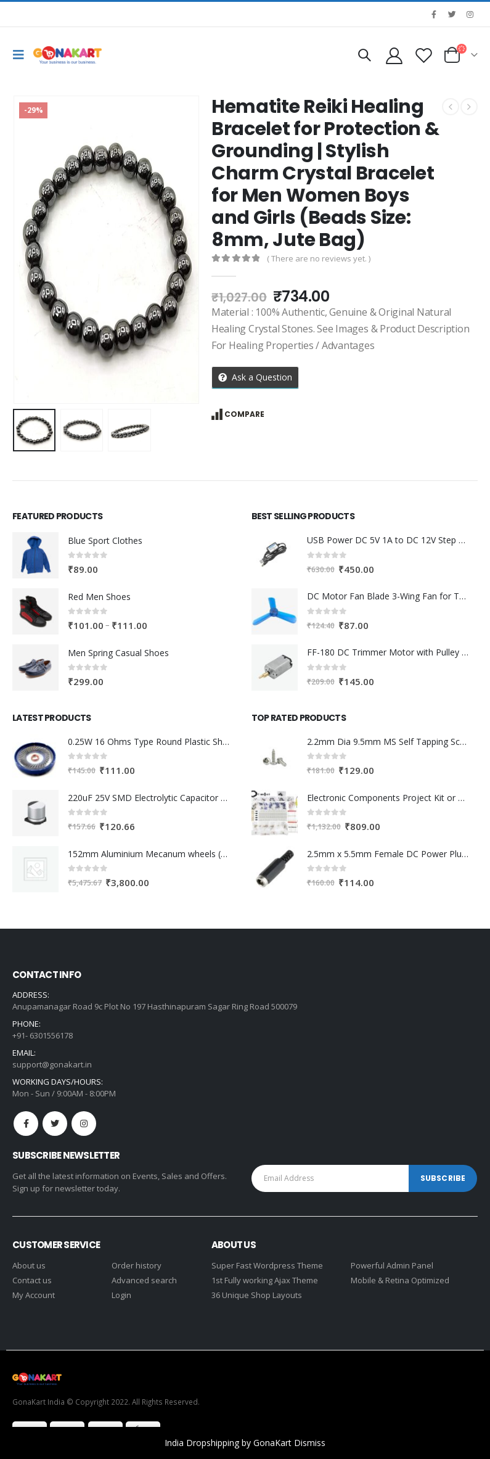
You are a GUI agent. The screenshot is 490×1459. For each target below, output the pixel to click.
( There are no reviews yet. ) (318, 258)
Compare (244, 414)
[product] (35, 555)
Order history (136, 1265)
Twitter (55, 1123)
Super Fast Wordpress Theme (267, 1265)
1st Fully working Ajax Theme (264, 1280)
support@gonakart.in (52, 1064)
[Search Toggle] (364, 55)
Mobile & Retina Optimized (400, 1280)
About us (29, 1265)
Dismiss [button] (309, 1443)
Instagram (83, 1123)
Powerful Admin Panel (392, 1265)
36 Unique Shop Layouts (256, 1295)
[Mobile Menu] (21, 54)
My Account (33, 1295)
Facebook (26, 1123)
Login (121, 1295)
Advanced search (144, 1280)
